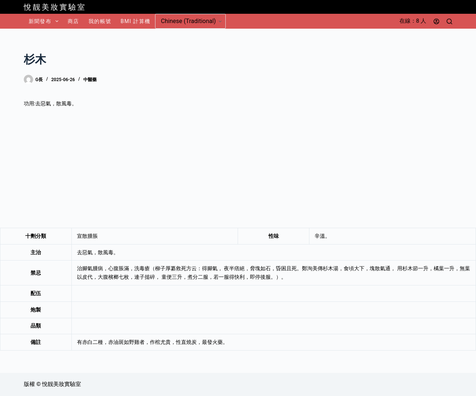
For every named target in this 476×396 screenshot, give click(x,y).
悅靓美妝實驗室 (55, 7)
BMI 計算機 (135, 21)
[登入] (436, 21)
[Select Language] (190, 21)
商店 (73, 21)
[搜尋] (449, 21)
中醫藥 (90, 79)
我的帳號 (100, 21)
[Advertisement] (238, 168)
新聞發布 (45, 21)
